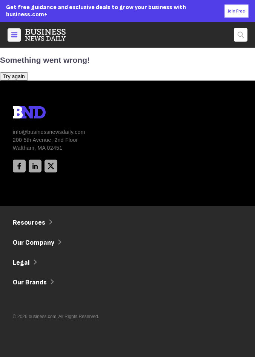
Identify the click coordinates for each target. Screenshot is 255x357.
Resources (32, 223)
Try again (14, 76)
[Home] (51, 35)
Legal (24, 263)
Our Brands (32, 282)
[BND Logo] (45, 113)
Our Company (36, 243)
